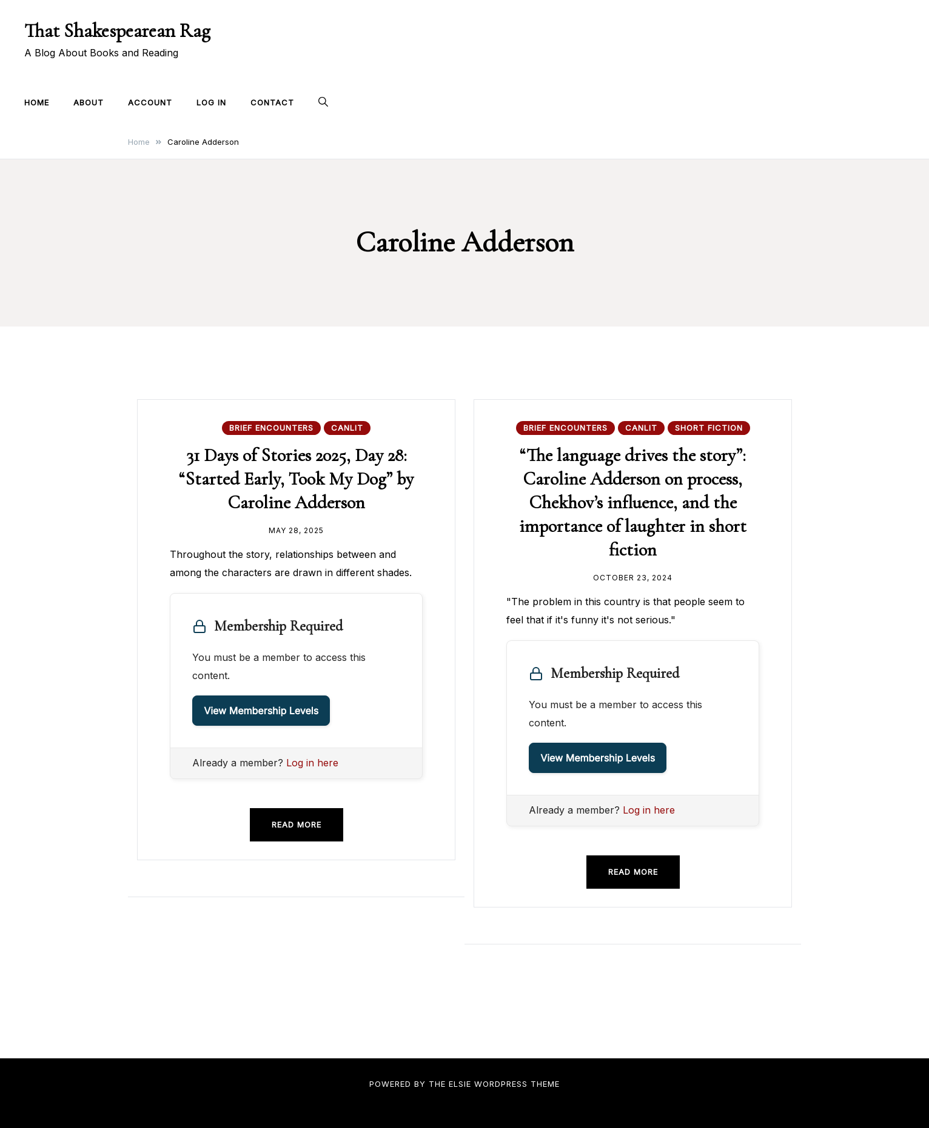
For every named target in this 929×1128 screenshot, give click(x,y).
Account (150, 102)
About (88, 102)
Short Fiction (709, 428)
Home (36, 102)
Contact (272, 102)
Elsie (460, 1084)
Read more (296, 824)
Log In (211, 102)
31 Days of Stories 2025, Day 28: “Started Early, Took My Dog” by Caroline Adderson (296, 479)
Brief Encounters (271, 428)
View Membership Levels (261, 711)
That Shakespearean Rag (117, 30)
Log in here (312, 763)
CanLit (347, 428)
